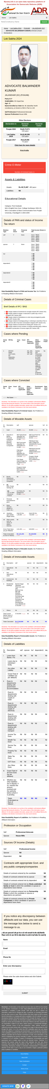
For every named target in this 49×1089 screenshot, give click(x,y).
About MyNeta (24, 1054)
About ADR (24, 1057)
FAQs (24, 1072)
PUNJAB (27, 28)
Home (4, 18)
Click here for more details (25, 145)
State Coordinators (24, 1061)
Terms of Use (24, 1068)
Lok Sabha (12, 18)
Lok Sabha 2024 (15, 28)
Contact (24, 1065)
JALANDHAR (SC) (38, 28)
